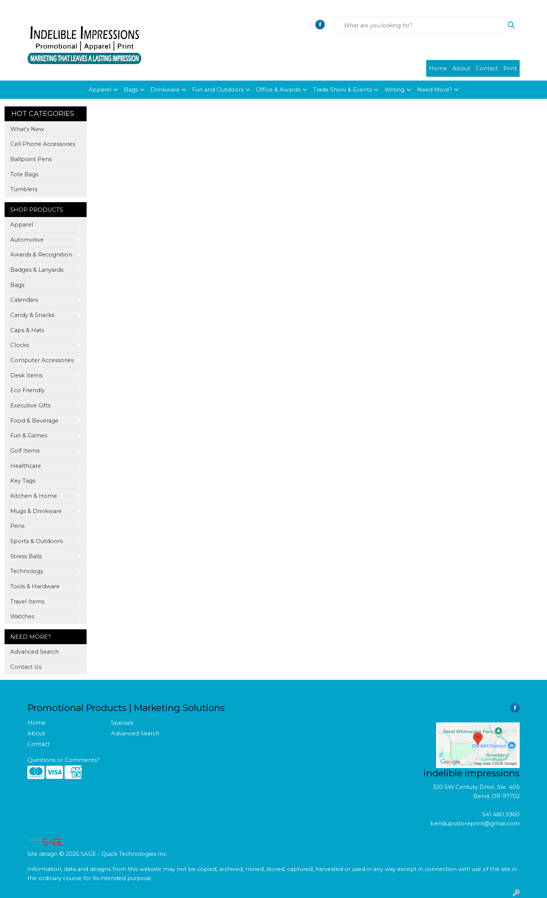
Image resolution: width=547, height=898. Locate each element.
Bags (131, 89)
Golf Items (25, 450)
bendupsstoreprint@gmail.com (475, 823)
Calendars (24, 299)
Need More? (434, 89)
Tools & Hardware (35, 586)
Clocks (19, 345)
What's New (27, 129)
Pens (17, 526)
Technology (26, 571)
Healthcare (25, 465)
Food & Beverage (34, 420)
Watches (22, 616)
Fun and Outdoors (217, 89)
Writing (394, 89)
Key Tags (22, 480)
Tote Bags (24, 174)
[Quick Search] (419, 25)
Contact (487, 68)
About (461, 68)
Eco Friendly (27, 390)
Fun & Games (28, 435)
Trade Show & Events (342, 89)
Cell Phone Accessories (42, 144)
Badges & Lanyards (36, 269)
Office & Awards (278, 89)
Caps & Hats (27, 330)
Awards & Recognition (41, 254)
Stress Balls (26, 556)
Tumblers (23, 189)
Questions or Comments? (63, 760)
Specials (122, 722)
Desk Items (26, 375)
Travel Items (27, 601)
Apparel (100, 89)
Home (438, 68)
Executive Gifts (30, 405)
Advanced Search (34, 651)
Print (510, 68)
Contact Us (25, 667)
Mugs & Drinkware (36, 511)
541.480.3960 (501, 814)
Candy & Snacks (32, 315)
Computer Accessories (42, 360)
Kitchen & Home (33, 496)
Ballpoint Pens (31, 159)
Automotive (27, 239)
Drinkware (165, 89)
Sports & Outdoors (36, 541)
